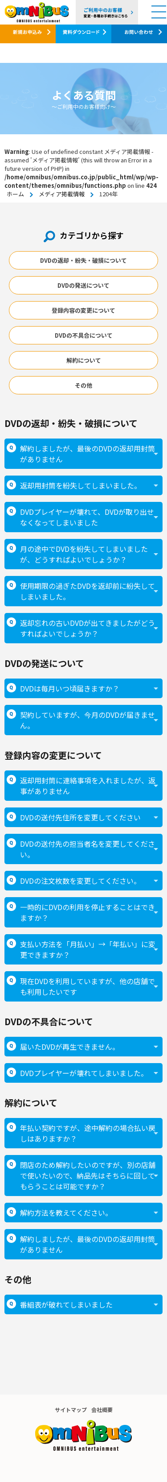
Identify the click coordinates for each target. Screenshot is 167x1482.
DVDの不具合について (84, 335)
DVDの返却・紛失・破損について (83, 260)
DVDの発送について (83, 285)
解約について (83, 360)
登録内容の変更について (83, 310)
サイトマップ (71, 1409)
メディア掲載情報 (62, 194)
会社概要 (102, 1409)
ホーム (15, 194)
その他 (83, 385)
